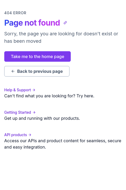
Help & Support (20, 90)
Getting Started (20, 112)
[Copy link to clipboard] (65, 22)
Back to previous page (37, 71)
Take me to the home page (37, 56)
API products (18, 134)
